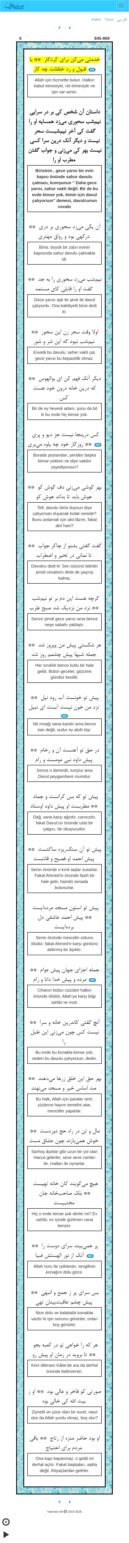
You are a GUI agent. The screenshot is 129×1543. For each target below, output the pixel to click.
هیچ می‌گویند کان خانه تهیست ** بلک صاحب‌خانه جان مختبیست (64, 1193)
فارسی (121, 19)
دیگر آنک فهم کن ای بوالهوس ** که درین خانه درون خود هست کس (64, 388)
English (96, 19)
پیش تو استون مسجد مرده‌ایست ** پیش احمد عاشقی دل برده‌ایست (64, 917)
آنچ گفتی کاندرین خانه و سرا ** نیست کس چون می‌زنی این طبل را (64, 1032)
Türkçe (108, 19)
